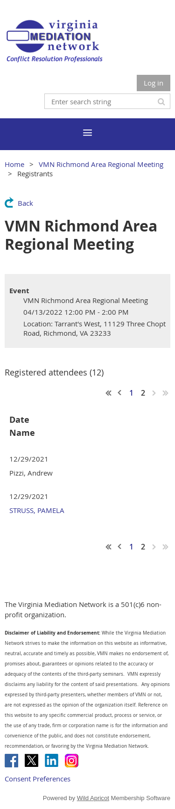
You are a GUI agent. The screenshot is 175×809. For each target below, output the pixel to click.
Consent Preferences (37, 778)
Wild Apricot (93, 798)
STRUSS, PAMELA (36, 510)
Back (25, 203)
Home (14, 164)
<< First (108, 392)
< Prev (120, 392)
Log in (153, 82)
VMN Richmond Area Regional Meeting (101, 164)
